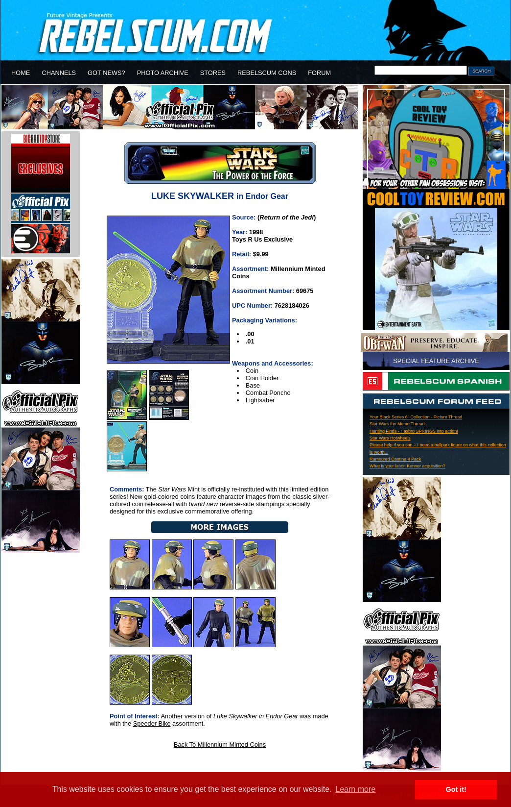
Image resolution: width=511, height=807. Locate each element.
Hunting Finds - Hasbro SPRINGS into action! (414, 431)
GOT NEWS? (106, 72)
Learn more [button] (355, 789)
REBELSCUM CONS (266, 72)
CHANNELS (59, 72)
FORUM (319, 72)
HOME (20, 72)
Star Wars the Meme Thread (397, 423)
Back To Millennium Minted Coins (220, 744)
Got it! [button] (456, 789)
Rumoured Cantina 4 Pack (395, 459)
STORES (213, 72)
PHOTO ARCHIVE (162, 72)
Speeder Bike (152, 723)
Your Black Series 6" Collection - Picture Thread (416, 417)
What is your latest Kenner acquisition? (407, 466)
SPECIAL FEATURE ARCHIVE (436, 361)
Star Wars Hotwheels (390, 438)
